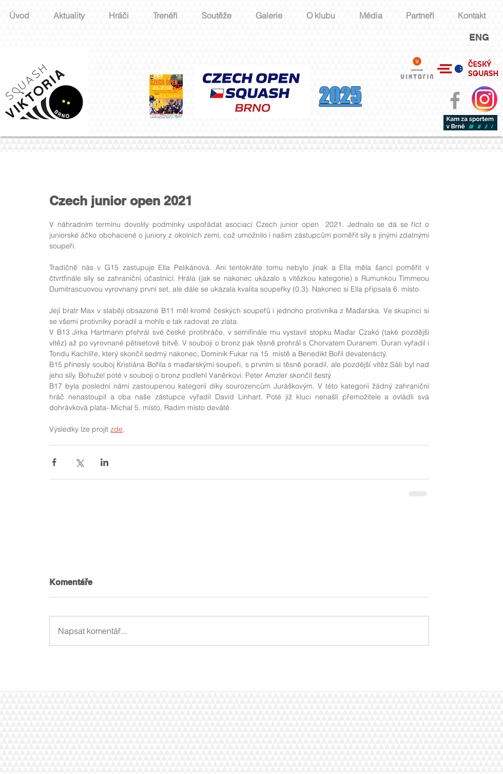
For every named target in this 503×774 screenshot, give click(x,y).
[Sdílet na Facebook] (54, 462)
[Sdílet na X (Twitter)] (79, 462)
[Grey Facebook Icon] (455, 100)
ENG (479, 37)
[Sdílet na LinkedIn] (104, 462)
